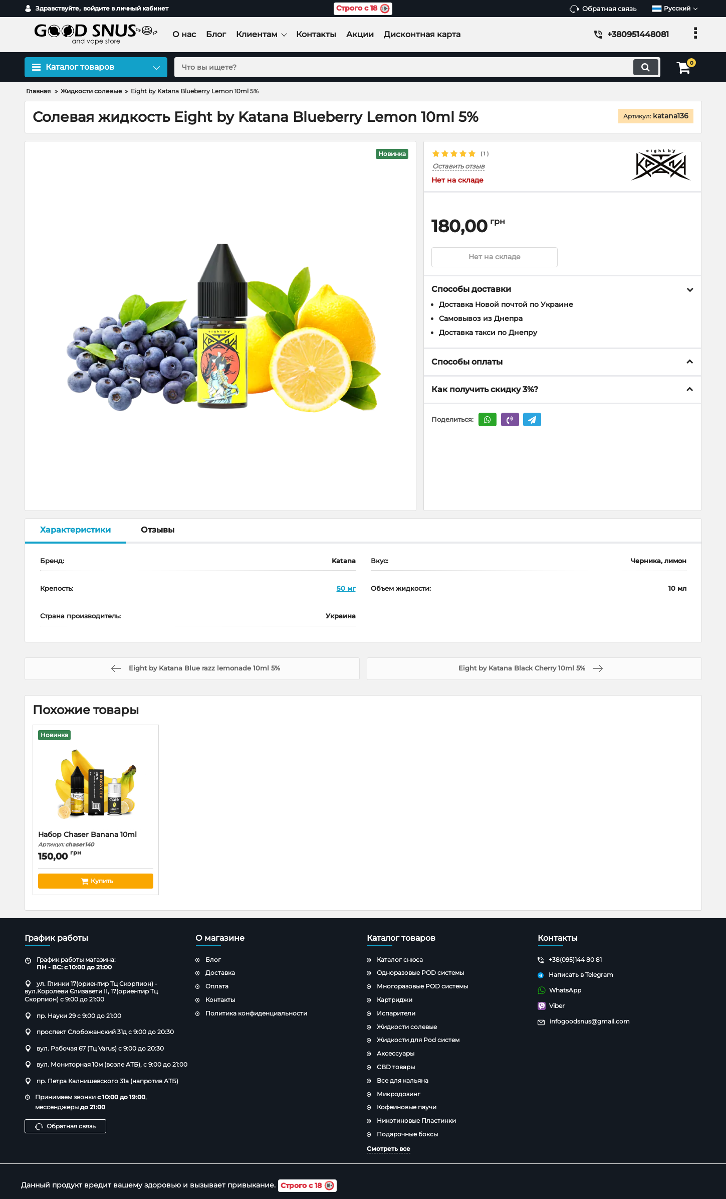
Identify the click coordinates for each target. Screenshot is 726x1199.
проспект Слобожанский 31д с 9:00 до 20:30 (99, 1032)
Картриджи (394, 999)
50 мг (346, 588)
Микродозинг (398, 1094)
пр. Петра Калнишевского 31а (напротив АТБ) (101, 1081)
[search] (417, 67)
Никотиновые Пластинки (416, 1120)
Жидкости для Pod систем (418, 1040)
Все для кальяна (402, 1080)
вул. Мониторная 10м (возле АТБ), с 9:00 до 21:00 (106, 1064)
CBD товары (396, 1067)
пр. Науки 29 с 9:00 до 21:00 (73, 1015)
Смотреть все (388, 1148)
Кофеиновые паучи (406, 1107)
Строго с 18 (363, 9)
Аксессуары (395, 1053)
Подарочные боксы (407, 1134)
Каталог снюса (400, 959)
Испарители (396, 1013)
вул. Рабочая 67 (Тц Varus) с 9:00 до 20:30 (94, 1048)
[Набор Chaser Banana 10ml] (96, 780)
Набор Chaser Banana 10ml (96, 839)
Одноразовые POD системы (420, 972)
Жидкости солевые (407, 1027)
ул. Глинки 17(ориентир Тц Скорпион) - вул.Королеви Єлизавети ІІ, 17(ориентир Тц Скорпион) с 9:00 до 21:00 (91, 991)
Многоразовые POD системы (422, 986)
